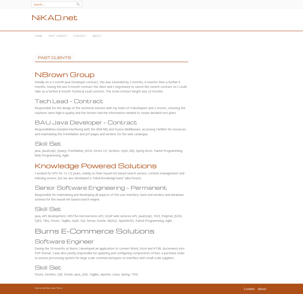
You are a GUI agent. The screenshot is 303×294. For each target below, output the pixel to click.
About (97, 36)
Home (39, 36)
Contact (79, 36)
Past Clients (58, 36)
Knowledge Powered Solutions (96, 165)
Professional (50, 288)
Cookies (249, 289)
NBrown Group (64, 74)
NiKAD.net (55, 17)
